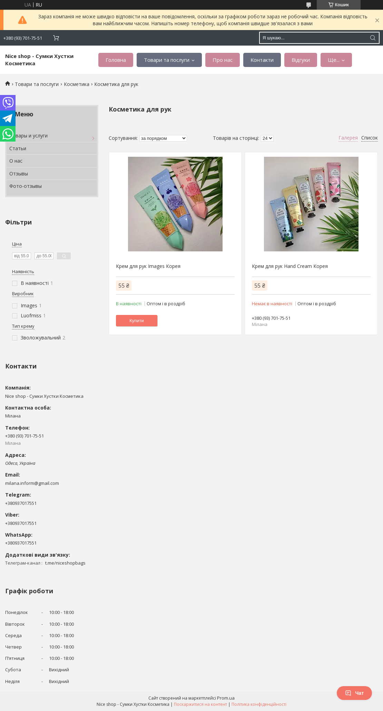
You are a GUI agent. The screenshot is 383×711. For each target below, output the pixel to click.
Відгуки (301, 59)
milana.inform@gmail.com (32, 483)
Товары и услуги (28, 135)
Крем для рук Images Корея (148, 266)
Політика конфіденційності (259, 704)
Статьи (17, 148)
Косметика (76, 84)
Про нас (223, 59)
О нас (15, 160)
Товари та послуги (166, 59)
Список (369, 137)
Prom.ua (226, 698)
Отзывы (18, 173)
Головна (116, 59)
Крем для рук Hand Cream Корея (290, 266)
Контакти (262, 59)
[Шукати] (372, 37)
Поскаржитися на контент (200, 704)
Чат (354, 693)
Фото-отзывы (25, 186)
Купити (136, 320)
